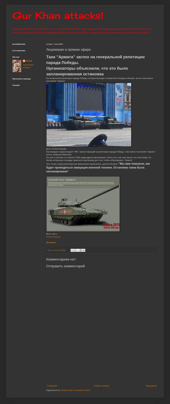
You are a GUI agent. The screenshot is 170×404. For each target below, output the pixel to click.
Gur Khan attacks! (57, 15)
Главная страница (101, 386)
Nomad (29, 61)
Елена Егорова (53, 237)
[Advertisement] (102, 359)
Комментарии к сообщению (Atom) (75, 390)
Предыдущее (151, 386)
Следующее (52, 386)
